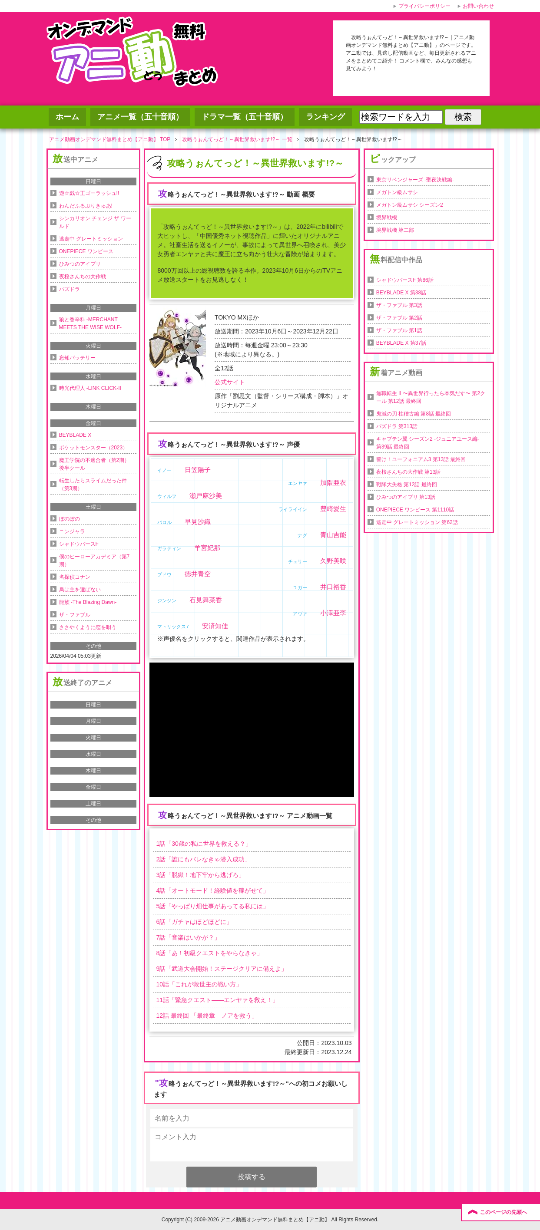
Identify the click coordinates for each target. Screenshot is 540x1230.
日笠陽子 (198, 469)
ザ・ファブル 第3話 (399, 305)
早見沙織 (198, 521)
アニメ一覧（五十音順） (140, 116)
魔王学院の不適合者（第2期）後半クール (94, 464)
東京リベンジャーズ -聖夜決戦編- (415, 180)
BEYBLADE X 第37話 (401, 343)
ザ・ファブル (74, 615)
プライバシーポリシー (424, 6)
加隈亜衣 (333, 482)
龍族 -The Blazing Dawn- (88, 602)
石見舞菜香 (205, 599)
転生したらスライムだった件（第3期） (93, 484)
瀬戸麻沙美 (205, 495)
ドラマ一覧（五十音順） (245, 116)
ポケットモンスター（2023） (93, 448)
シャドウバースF (79, 544)
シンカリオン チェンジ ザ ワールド (95, 222)
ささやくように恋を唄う (87, 627)
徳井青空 (198, 573)
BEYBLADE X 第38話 (401, 293)
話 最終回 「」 (206, 1015)
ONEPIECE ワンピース (86, 251)
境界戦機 (386, 217)
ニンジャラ (72, 531)
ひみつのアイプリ (80, 264)
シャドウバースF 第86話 (405, 280)
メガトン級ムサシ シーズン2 (409, 205)
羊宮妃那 (207, 547)
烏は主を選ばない (80, 590)
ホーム (67, 116)
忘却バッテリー (77, 358)
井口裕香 (333, 586)
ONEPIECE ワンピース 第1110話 (415, 510)
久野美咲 (333, 560)
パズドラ (69, 289)
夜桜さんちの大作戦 (82, 277)
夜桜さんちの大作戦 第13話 (408, 472)
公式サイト (230, 382)
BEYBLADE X (75, 435)
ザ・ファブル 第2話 (399, 318)
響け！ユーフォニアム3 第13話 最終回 (421, 459)
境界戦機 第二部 (395, 230)
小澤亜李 (333, 613)
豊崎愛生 (333, 508)
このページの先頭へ (503, 1212)
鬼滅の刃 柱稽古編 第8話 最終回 (413, 414)
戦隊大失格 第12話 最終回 (406, 484)
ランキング (325, 116)
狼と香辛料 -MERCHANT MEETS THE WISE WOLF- (90, 323)
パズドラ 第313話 (396, 426)
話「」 (203, 843)
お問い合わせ (478, 6)
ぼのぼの (69, 519)
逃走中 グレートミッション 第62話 (417, 522)
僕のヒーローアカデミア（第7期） (94, 560)
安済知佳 (215, 626)
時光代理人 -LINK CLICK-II (90, 388)
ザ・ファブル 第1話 (399, 330)
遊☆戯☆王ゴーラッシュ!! (89, 193)
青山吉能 (333, 534)
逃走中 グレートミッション (91, 239)
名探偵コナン (74, 577)
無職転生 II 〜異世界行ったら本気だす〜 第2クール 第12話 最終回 (430, 397)
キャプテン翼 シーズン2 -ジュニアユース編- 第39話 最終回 (427, 443)
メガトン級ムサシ (397, 192)
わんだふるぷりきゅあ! (86, 206)
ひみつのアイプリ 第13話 (406, 497)
